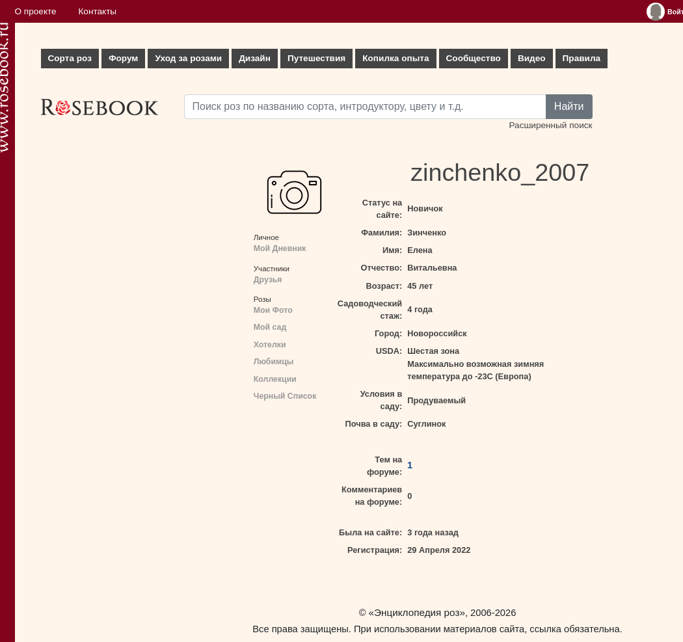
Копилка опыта (395, 58)
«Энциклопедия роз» (417, 612)
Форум (123, 58)
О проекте (36, 11)
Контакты (97, 11)
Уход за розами (188, 58)
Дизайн (255, 58)
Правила (582, 58)
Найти (569, 106)
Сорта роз (70, 58)
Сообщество (473, 58)
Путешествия (316, 58)
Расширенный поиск (550, 125)
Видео (532, 58)
